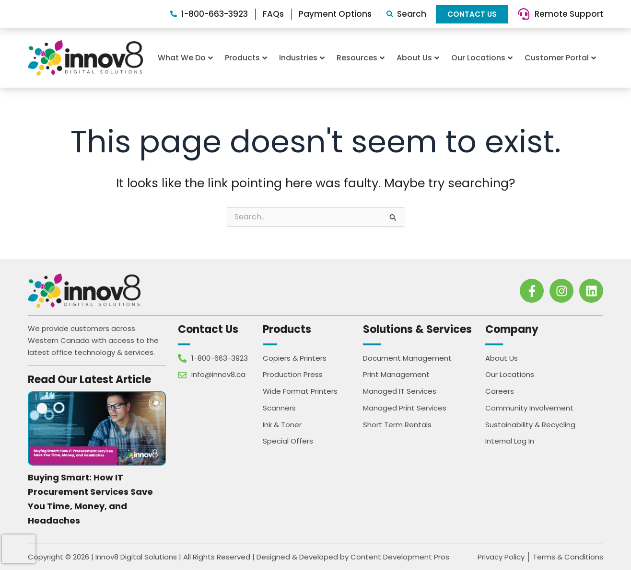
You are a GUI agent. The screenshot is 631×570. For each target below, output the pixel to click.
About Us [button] (418, 57)
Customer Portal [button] (560, 57)
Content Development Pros (400, 557)
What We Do (185, 57)
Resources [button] (361, 57)
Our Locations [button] (482, 57)
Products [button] (246, 57)
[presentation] (18, 549)
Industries (302, 57)
